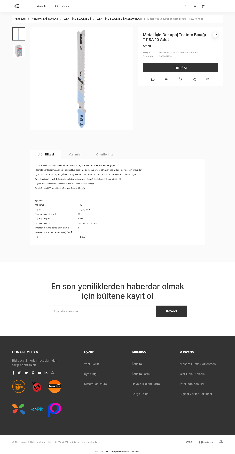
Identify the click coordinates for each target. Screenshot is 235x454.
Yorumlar (75, 154)
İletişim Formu (141, 374)
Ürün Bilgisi (46, 154)
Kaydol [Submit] (171, 311)
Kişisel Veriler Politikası (196, 394)
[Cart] (201, 6)
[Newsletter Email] (117, 311)
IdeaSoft (99, 451)
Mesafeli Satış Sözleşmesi (198, 364)
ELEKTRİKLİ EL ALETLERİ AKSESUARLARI (178, 52)
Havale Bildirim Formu (146, 384)
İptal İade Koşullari (192, 384)
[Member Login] (193, 6)
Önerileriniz (104, 154)
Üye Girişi (90, 374)
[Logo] (16, 6)
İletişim (137, 364)
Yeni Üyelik (91, 364)
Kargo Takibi (140, 394)
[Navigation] (38, 6)
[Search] (84, 6)
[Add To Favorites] (215, 35)
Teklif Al (180, 68)
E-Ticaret (110, 451)
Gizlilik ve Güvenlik (192, 374)
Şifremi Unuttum (95, 384)
